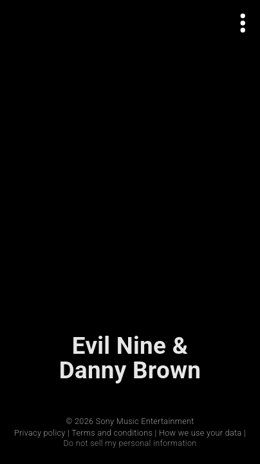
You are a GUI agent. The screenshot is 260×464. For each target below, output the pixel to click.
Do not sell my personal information (129, 443)
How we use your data (200, 433)
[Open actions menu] (242, 22)
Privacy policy (40, 433)
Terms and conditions (112, 433)
